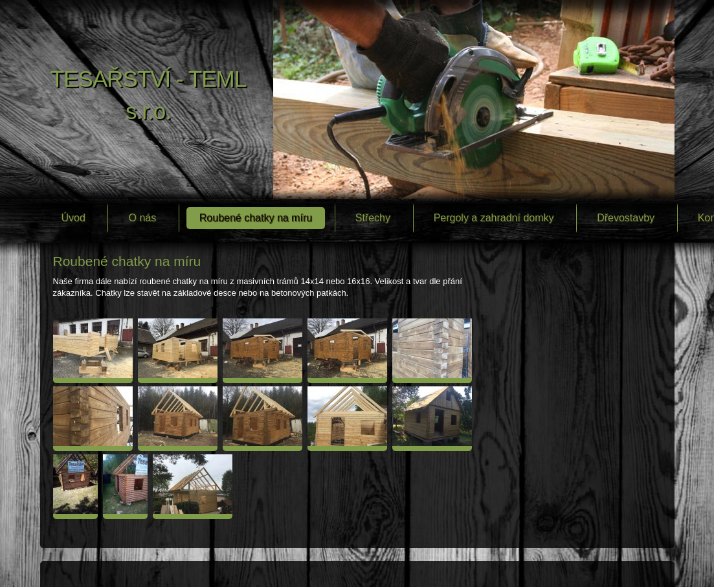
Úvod (73, 217)
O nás (142, 217)
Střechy (372, 217)
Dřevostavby (625, 217)
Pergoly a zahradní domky (494, 217)
